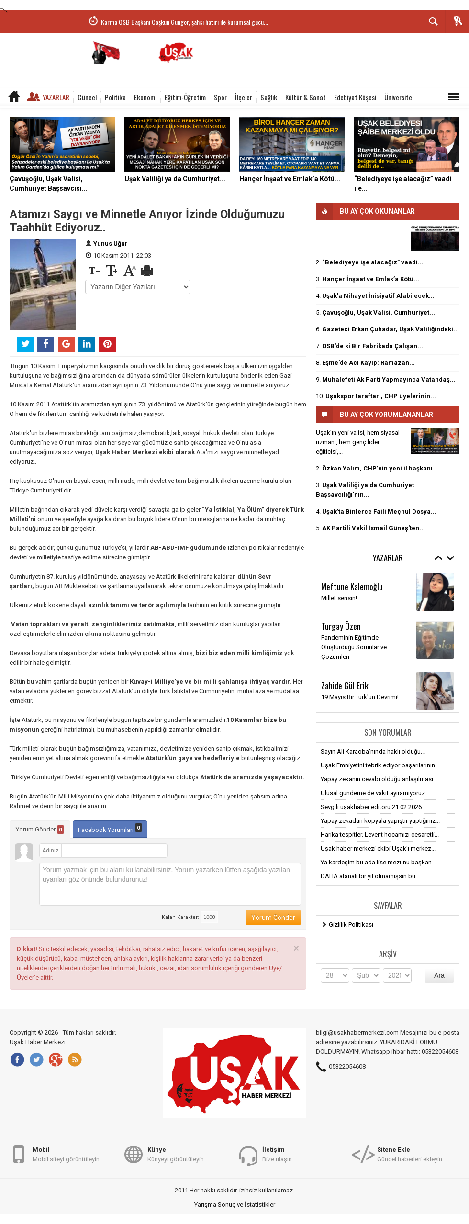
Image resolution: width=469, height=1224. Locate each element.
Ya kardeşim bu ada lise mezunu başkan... (378, 862)
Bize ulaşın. (277, 1154)
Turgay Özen (341, 626)
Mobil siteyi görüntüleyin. (67, 1154)
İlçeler (243, 97)
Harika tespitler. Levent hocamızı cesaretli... (380, 834)
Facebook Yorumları (110, 828)
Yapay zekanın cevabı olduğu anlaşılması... (379, 779)
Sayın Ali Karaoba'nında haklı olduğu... (373, 751)
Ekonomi (145, 97)
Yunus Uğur (110, 243)
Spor (220, 97)
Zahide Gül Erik (344, 685)
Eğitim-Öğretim (185, 97)
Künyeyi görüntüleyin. (176, 1154)
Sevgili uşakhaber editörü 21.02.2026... (373, 806)
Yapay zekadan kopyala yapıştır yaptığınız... (380, 820)
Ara (439, 975)
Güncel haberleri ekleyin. (410, 1154)
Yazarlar (56, 97)
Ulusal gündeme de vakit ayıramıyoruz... (375, 793)
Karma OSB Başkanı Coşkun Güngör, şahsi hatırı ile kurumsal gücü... (184, 22)
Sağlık (268, 97)
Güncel (87, 97)
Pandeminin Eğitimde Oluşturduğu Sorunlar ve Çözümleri (354, 647)
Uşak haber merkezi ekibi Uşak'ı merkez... (378, 848)
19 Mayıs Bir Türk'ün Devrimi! (360, 696)
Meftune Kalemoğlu (352, 586)
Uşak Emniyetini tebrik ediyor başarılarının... (380, 765)
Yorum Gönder (40, 829)
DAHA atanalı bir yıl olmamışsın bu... (370, 876)
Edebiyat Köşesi (355, 97)
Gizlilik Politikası (351, 924)
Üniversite (398, 97)
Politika (115, 97)
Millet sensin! (339, 597)
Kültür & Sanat (305, 97)
